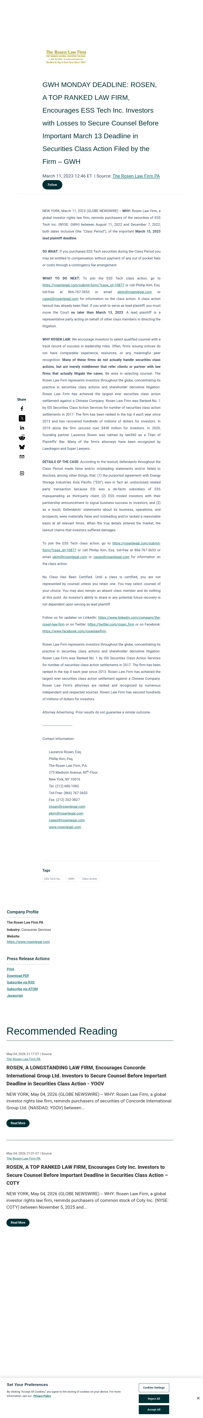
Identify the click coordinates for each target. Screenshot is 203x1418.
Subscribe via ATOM (22, 989)
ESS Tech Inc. (52, 878)
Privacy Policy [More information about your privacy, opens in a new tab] (42, 1397)
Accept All (153, 1411)
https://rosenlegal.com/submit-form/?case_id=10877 (83, 285)
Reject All (154, 1400)
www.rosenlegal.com (65, 827)
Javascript (15, 996)
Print (10, 969)
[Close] (198, 1399)
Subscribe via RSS (21, 982)
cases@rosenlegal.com (60, 299)
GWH (71, 878)
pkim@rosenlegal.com (135, 292)
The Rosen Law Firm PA (136, 176)
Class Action (89, 878)
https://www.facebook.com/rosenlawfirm (74, 631)
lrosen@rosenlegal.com (67, 807)
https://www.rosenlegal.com (28, 942)
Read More (18, 1123)
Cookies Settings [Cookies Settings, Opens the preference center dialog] (154, 1388)
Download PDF (18, 976)
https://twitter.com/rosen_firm (111, 624)
